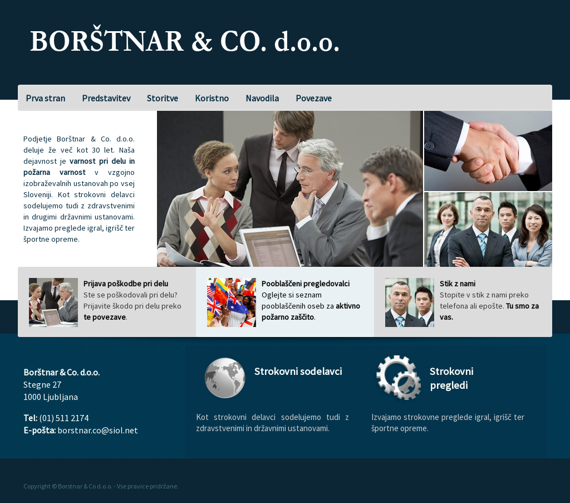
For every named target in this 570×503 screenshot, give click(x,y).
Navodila (262, 98)
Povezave (314, 98)
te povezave (104, 317)
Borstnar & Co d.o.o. (85, 486)
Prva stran (45, 98)
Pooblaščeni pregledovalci (306, 284)
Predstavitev (106, 98)
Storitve (162, 98)
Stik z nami (457, 284)
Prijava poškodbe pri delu (125, 284)
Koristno (212, 98)
